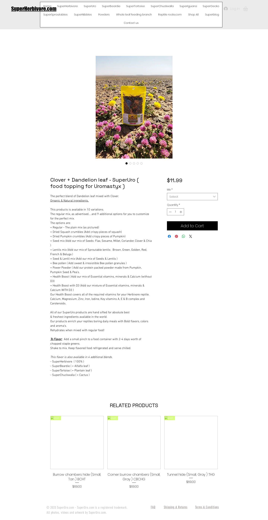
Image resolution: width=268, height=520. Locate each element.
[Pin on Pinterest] (176, 236)
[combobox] (192, 196)
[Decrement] (170, 212)
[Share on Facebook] (169, 236)
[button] (248, 8)
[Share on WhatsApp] (183, 236)
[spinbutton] (175, 212)
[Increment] (181, 212)
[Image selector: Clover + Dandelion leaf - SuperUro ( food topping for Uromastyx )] (126, 163)
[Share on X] (190, 236)
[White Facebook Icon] (259, 251)
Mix (170, 189)
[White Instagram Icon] (259, 269)
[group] (134, 452)
